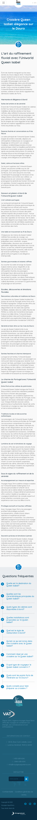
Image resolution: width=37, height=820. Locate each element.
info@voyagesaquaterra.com (18, 765)
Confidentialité (7, 792)
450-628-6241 (18, 758)
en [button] (34, 3)
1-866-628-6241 (18, 761)
